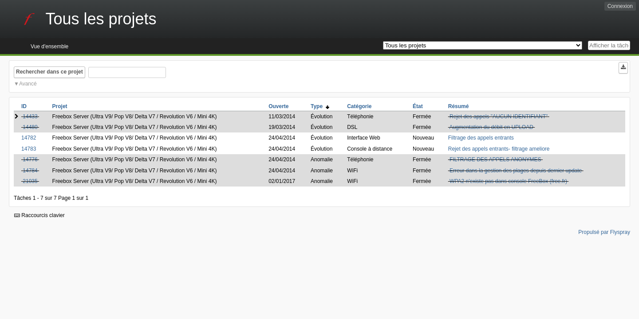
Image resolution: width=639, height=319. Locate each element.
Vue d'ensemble (49, 46)
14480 (30, 127)
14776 (30, 159)
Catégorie (359, 106)
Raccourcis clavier (39, 215)
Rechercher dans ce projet (49, 72)
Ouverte (278, 106)
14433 (30, 116)
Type (320, 106)
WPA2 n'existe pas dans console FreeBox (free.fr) (508, 181)
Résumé (458, 106)
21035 (30, 181)
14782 (28, 138)
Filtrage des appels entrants (481, 138)
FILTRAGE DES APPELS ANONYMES (495, 159)
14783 (28, 149)
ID (24, 106)
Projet (59, 106)
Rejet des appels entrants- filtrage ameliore (499, 149)
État (418, 106)
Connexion (620, 6)
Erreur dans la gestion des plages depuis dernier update (516, 170)
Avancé (28, 84)
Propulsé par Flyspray (604, 232)
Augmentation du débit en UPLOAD (491, 127)
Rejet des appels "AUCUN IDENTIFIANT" (499, 116)
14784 (30, 170)
